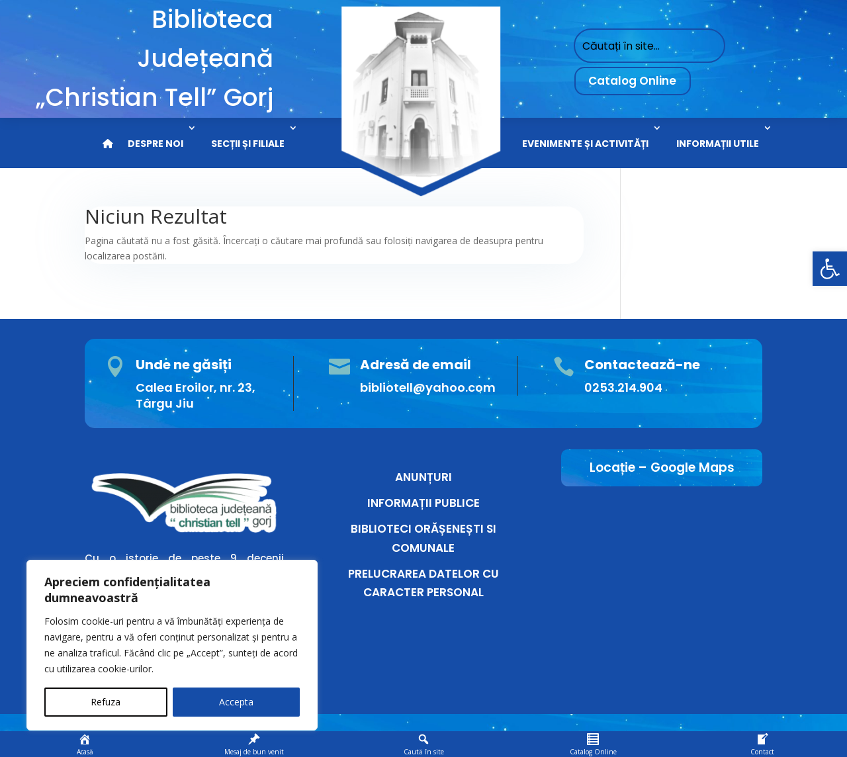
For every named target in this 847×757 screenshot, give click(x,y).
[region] (172, 645)
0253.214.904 (623, 387)
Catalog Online (632, 81)
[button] (830, 268)
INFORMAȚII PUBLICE (423, 503)
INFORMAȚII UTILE (717, 143)
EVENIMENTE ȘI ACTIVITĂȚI (585, 143)
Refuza (105, 701)
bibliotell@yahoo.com (428, 387)
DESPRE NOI (155, 143)
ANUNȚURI (423, 477)
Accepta (236, 701)
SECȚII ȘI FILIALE (248, 143)
